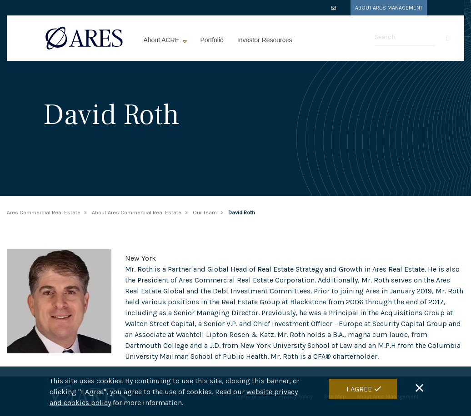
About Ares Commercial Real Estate (136, 212)
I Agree (359, 393)
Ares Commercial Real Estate (43, 212)
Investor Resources (264, 40)
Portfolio (212, 40)
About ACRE (162, 40)
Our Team (205, 212)
